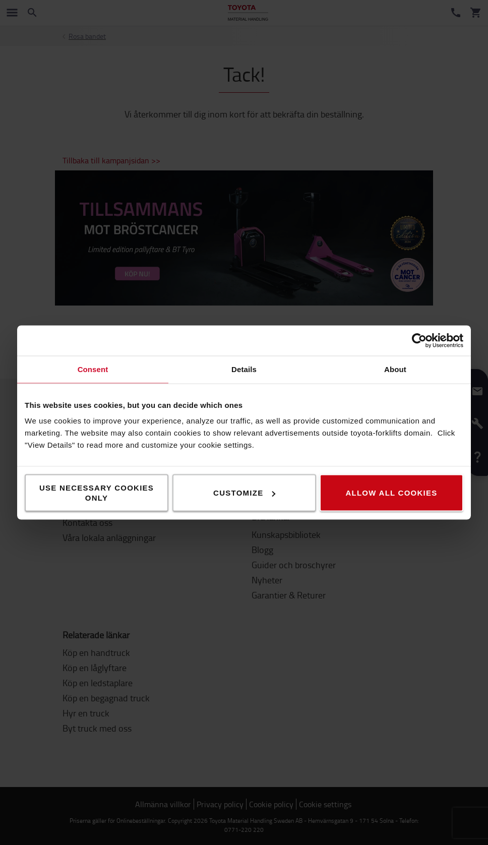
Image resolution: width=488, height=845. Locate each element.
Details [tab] (244, 369)
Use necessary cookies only (96, 493)
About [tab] (395, 369)
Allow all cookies (391, 493)
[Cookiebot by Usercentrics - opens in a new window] (419, 340)
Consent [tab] (93, 369)
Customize (244, 493)
